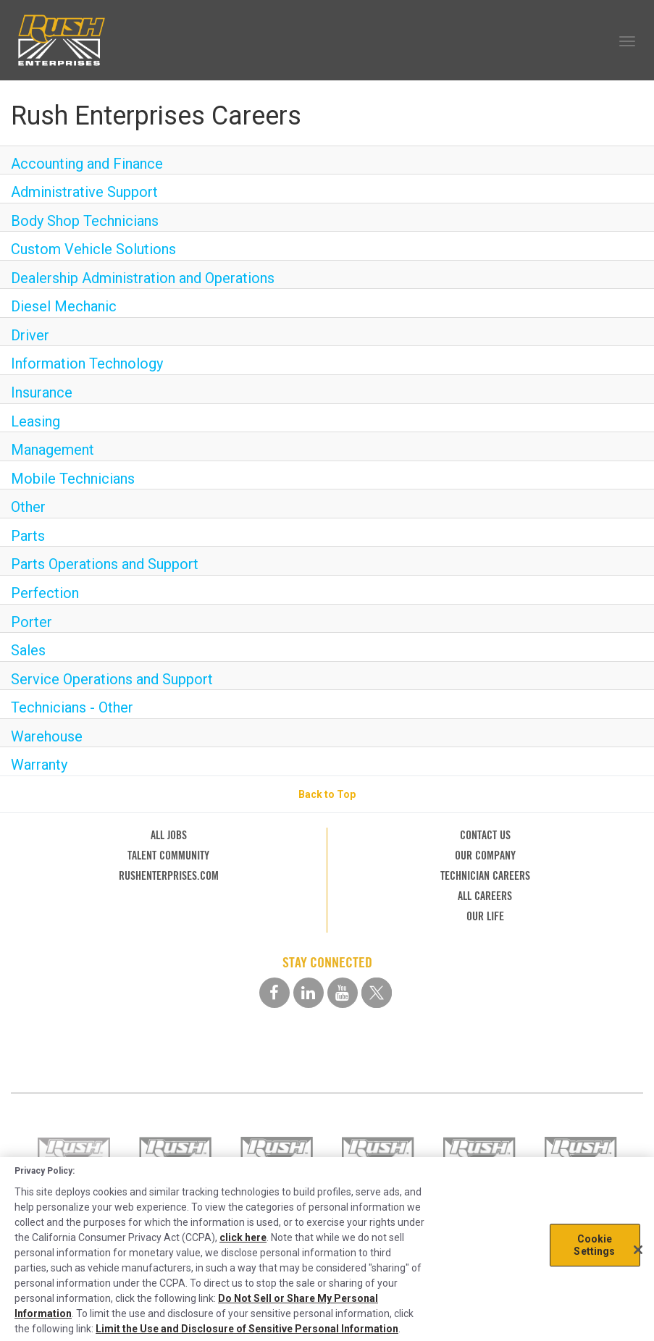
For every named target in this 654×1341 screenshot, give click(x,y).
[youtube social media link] (342, 993)
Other (28, 507)
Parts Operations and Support (104, 564)
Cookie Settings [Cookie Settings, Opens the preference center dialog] (594, 1245)
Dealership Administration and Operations (142, 278)
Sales (28, 650)
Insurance (41, 392)
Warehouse (47, 736)
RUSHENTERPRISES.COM (169, 876)
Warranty (39, 764)
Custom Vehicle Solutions (93, 249)
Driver (30, 335)
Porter (31, 622)
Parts (28, 536)
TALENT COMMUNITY (168, 855)
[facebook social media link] (274, 993)
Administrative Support (84, 192)
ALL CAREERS (485, 896)
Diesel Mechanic (64, 306)
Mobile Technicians (73, 478)
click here (243, 1237)
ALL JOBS (169, 835)
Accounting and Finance (87, 163)
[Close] (638, 1250)
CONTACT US (485, 835)
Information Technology (87, 363)
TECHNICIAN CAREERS (485, 876)
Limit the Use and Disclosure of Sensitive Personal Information (247, 1328)
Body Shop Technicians (85, 221)
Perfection (45, 593)
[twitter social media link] (376, 993)
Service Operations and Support (112, 679)
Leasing (35, 421)
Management (52, 449)
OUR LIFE (485, 916)
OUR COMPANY (485, 855)
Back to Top (327, 794)
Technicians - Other (72, 707)
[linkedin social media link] (308, 993)
